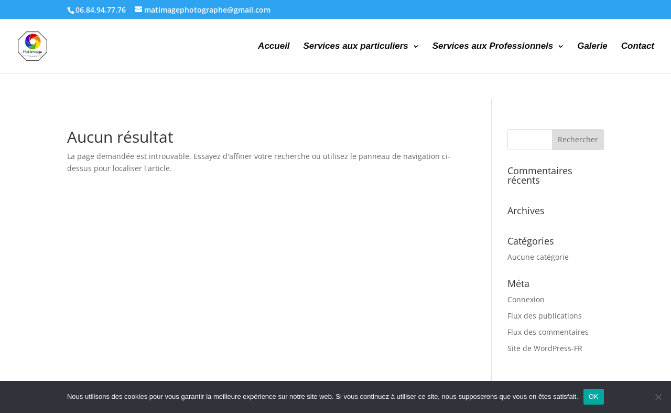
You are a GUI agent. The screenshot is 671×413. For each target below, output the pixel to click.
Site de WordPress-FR (544, 348)
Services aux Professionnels (493, 47)
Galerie (592, 47)
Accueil (273, 47)
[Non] (658, 396)
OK (594, 396)
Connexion (526, 299)
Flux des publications (544, 316)
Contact (637, 47)
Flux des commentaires (548, 332)
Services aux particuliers (355, 47)
